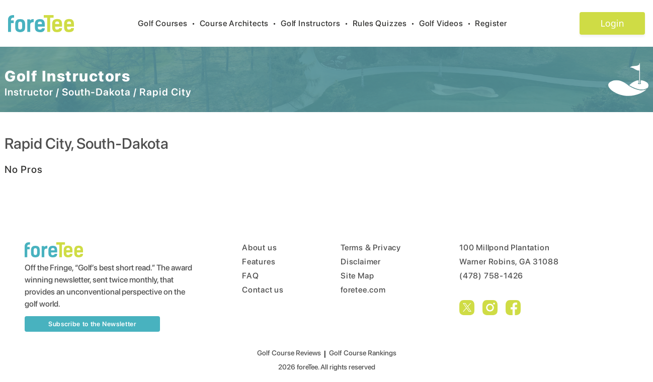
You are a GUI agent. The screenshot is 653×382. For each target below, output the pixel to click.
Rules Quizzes (386, 23)
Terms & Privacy (371, 247)
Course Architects (240, 23)
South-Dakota (96, 92)
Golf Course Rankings (362, 353)
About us (259, 247)
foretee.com (363, 290)
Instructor (29, 92)
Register (495, 23)
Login (612, 23)
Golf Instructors (317, 23)
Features (258, 261)
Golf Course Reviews (289, 353)
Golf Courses (168, 23)
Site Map (357, 275)
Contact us (263, 290)
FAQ (250, 275)
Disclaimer (361, 261)
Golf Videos (447, 23)
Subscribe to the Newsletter (92, 324)
